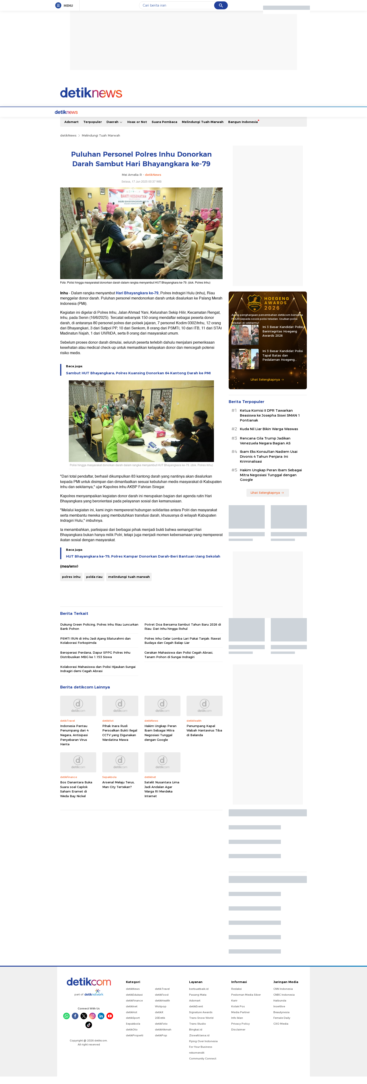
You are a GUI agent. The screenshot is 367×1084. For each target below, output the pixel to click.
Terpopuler (92, 129)
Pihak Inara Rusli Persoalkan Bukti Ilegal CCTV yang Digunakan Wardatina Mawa (119, 740)
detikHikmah (163, 1037)
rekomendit (196, 1060)
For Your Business (200, 1054)
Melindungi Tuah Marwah (101, 143)
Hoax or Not (137, 129)
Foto (262, 119)
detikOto (132, 1037)
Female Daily (281, 1025)
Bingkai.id (195, 1037)
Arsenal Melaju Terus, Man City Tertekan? (118, 792)
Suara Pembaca (164, 129)
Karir (234, 1008)
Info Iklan (237, 1025)
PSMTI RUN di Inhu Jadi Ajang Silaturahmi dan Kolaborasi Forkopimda (95, 648)
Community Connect (202, 1066)
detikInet (131, 1014)
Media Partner (240, 1019)
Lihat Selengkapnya (267, 387)
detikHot (131, 1019)
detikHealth (162, 1008)
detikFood (162, 1002)
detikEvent (196, 1014)
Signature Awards (201, 1019)
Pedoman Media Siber (246, 1002)
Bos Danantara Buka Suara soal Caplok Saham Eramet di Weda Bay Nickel (76, 796)
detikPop (161, 1042)
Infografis (245, 119)
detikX (166, 119)
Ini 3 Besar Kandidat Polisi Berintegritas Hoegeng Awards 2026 (282, 338)
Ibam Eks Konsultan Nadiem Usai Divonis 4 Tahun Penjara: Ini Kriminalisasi (268, 464)
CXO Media (280, 1031)
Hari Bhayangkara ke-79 (137, 301)
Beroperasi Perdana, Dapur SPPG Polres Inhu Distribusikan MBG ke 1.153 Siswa (95, 662)
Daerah (114, 129)
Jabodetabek (103, 119)
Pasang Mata (197, 1002)
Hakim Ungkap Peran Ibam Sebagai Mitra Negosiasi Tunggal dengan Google (160, 740)
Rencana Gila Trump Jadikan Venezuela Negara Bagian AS (265, 448)
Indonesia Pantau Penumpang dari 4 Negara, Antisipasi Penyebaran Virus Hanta (74, 742)
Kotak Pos (238, 1014)
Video (275, 119)
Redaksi (236, 996)
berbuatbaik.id (199, 996)
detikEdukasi (134, 1002)
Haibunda (279, 1008)
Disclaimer (238, 1037)
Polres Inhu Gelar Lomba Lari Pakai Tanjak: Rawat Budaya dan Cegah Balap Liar (182, 648)
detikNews (68, 143)
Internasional (129, 119)
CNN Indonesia (283, 996)
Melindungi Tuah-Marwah (203, 129)
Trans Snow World (201, 1025)
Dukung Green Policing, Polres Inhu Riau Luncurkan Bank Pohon (99, 634)
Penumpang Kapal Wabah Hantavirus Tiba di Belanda (204, 737)
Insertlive (279, 1014)
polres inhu (71, 584)
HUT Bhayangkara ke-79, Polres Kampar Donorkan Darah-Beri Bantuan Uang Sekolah (143, 564)
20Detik (160, 1025)
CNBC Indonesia (284, 1002)
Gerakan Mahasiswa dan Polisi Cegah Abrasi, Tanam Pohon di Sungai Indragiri (178, 662)
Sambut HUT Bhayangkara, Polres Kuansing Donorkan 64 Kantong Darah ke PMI (138, 380)
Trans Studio (197, 1031)
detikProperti (134, 1042)
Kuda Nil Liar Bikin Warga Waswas (269, 436)
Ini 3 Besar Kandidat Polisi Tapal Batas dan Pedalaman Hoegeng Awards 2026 (282, 363)
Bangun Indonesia (243, 129)
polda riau (94, 584)
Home (67, 119)
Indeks (290, 119)
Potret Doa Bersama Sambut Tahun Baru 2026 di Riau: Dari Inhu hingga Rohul (182, 634)
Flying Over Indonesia (203, 1048)
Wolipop (160, 1014)
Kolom (181, 119)
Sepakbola (133, 1031)
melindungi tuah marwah (129, 584)
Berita (82, 119)
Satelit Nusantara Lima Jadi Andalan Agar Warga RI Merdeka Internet (161, 796)
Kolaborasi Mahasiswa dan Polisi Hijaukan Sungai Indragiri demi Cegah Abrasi (98, 676)
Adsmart (71, 129)
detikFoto (161, 1031)
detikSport (133, 1025)
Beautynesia (281, 1019)
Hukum (150, 119)
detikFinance (134, 1008)
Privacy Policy (240, 1031)
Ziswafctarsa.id (199, 1042)
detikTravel (162, 996)
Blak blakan (201, 119)
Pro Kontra (224, 119)
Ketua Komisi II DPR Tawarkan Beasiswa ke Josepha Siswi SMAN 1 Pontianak (270, 423)
